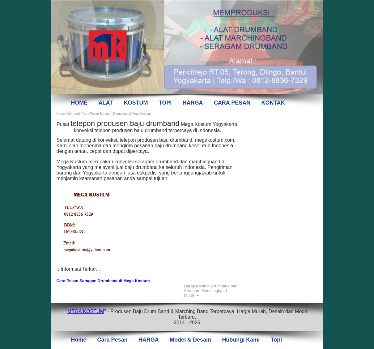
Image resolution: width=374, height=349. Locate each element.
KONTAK (273, 103)
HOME (79, 103)
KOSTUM (136, 103)
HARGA (193, 103)
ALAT (105, 103)
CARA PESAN (232, 103)
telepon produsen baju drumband (124, 123)
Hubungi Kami (241, 340)
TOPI (165, 103)
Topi (276, 340)
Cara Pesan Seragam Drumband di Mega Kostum (103, 280)
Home (61, 113)
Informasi (73, 113)
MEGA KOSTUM (85, 311)
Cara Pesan (112, 340)
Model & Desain (190, 340)
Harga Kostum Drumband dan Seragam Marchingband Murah (210, 291)
